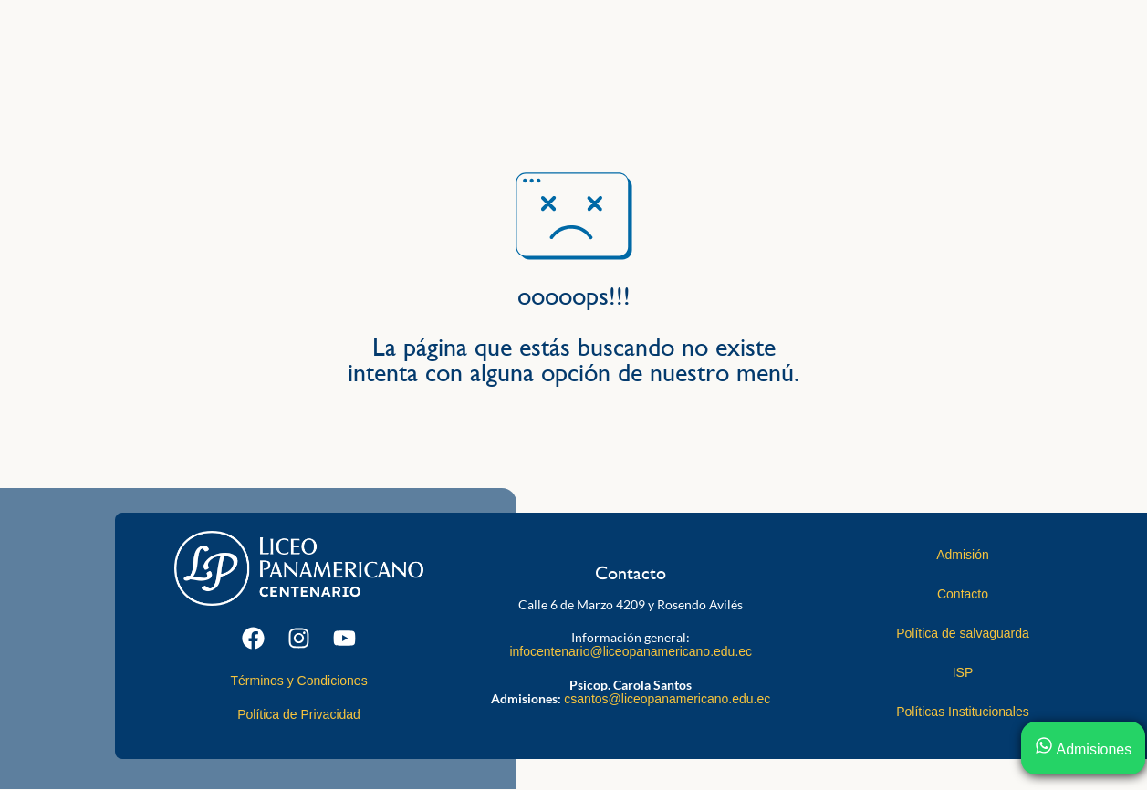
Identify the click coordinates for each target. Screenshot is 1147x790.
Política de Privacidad (298, 714)
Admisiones (1083, 749)
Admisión (962, 554)
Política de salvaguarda (962, 633)
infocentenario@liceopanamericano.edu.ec (630, 651)
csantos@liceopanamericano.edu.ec (667, 698)
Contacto (962, 594)
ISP (963, 672)
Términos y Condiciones (298, 680)
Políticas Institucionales (962, 711)
